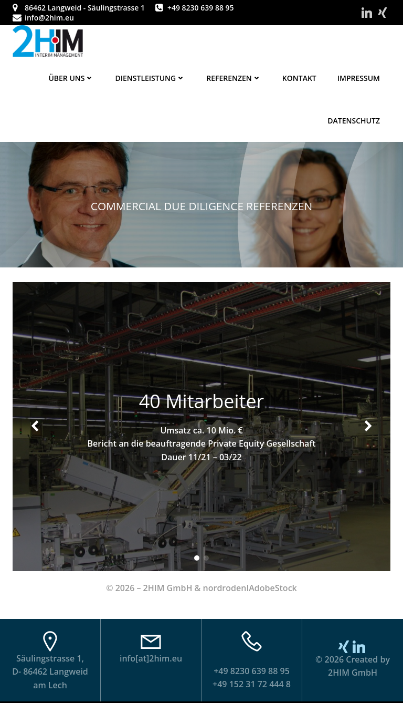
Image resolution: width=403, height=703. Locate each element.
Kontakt (299, 78)
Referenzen (233, 78)
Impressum (358, 78)
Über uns (71, 78)
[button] (196, 558)
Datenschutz (353, 121)
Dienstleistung (150, 78)
